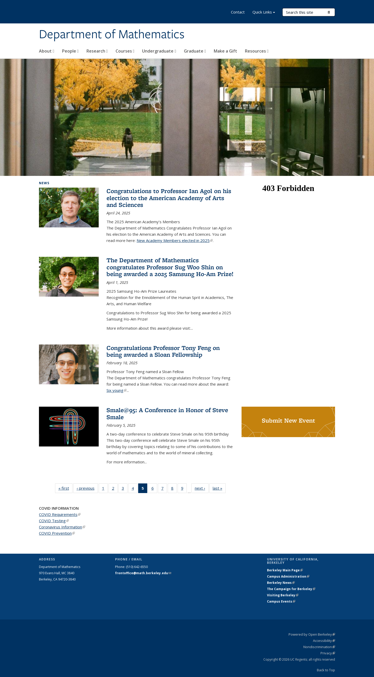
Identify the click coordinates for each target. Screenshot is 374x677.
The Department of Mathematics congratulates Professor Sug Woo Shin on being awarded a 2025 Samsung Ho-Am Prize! (169, 267)
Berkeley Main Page (285, 570)
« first (65, 488)
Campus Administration (288, 576)
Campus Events (281, 601)
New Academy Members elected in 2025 (175, 240)
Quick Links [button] (263, 12)
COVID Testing (54, 520)
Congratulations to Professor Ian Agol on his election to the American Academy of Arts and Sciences (168, 198)
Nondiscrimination (319, 646)
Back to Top (326, 670)
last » (219, 488)
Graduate (195, 51)
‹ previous (87, 488)
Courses (125, 51)
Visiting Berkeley (282, 595)
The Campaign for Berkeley (291, 589)
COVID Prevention (57, 533)
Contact (238, 12)
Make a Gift (225, 51)
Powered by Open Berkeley (312, 634)
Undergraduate (159, 51)
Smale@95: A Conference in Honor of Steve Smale (167, 413)
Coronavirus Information (62, 526)
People (70, 51)
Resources (257, 51)
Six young (116, 390)
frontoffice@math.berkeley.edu (143, 573)
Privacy (327, 653)
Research (97, 51)
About (46, 51)
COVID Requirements (60, 514)
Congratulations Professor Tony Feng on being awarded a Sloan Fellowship (163, 351)
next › (202, 488)
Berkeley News (281, 582)
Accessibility (324, 640)
